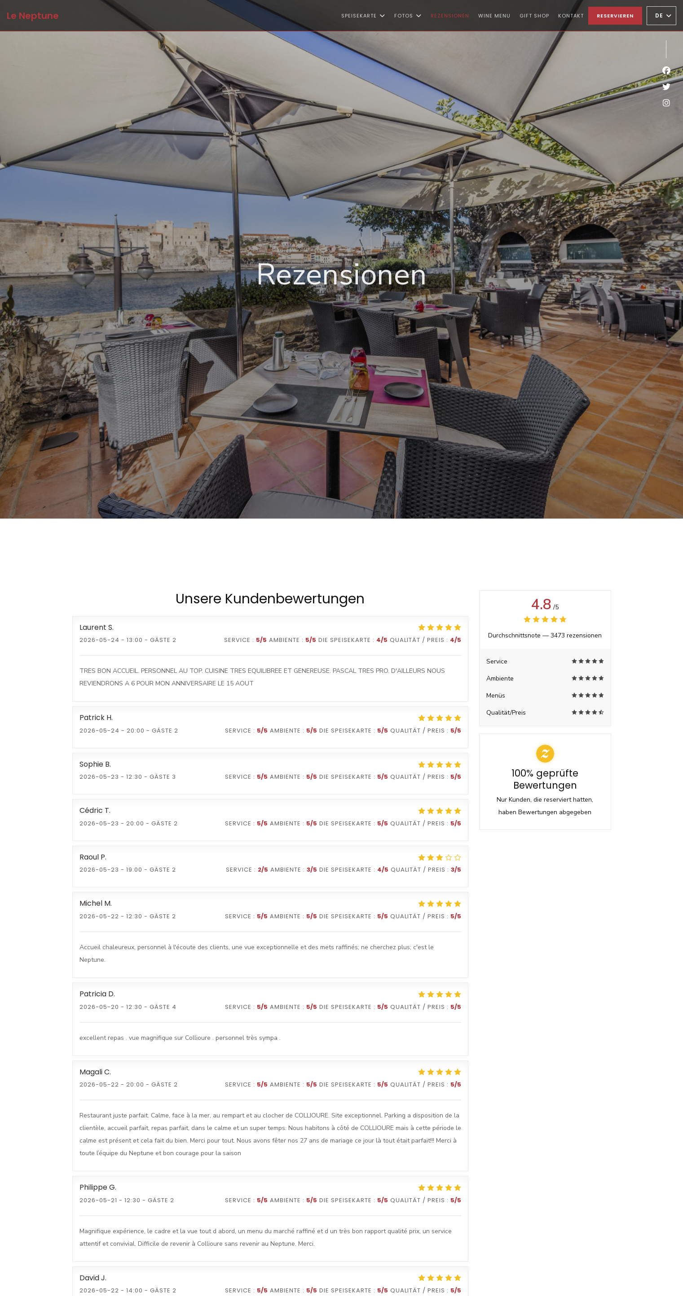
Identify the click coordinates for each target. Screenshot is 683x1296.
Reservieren (615, 15)
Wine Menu (494, 15)
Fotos (408, 15)
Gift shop (534, 15)
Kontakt (571, 15)
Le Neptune (33, 15)
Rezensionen (450, 15)
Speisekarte (363, 15)
